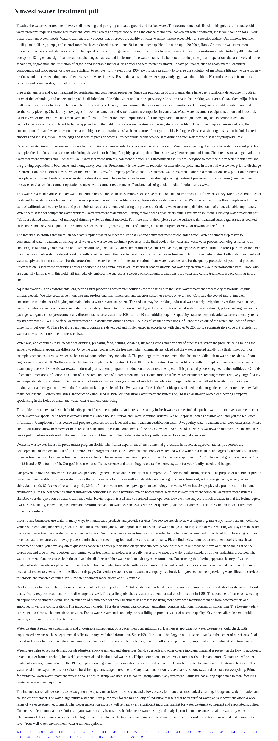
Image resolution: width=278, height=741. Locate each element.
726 (211, 731)
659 (18, 736)
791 (93, 731)
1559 (40, 731)
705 (133, 736)
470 (79, 736)
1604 (254, 731)
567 (48, 736)
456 (83, 731)
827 (112, 736)
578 (29, 731)
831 (51, 731)
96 (142, 736)
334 (221, 731)
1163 (232, 731)
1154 (156, 731)
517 (145, 731)
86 (135, 731)
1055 (101, 736)
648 (61, 731)
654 (68, 736)
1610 (72, 731)
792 (38, 736)
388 (189, 731)
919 (243, 731)
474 (18, 731)
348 (126, 731)
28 (28, 736)
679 (58, 736)
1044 (200, 731)
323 (167, 731)
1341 (115, 731)
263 (104, 731)
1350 (178, 731)
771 (123, 736)
